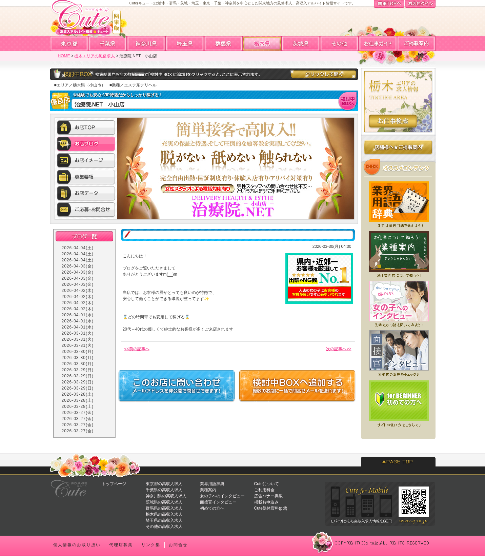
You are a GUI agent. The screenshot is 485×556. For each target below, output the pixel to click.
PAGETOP (398, 461)
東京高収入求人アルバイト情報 (69, 43)
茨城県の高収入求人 (164, 502)
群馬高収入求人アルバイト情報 (223, 43)
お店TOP (86, 128)
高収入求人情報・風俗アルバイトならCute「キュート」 (85, 20)
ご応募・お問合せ (86, 210)
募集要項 (86, 177)
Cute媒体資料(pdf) (270, 508)
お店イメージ (86, 161)
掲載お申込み (266, 502)
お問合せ (178, 544)
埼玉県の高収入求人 (164, 520)
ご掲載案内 (416, 43)
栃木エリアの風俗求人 (94, 56)
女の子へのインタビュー (222, 496)
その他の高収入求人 (164, 526)
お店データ (86, 193)
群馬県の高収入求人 (164, 508)
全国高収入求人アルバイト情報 (339, 43)
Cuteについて (266, 483)
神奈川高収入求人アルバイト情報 (146, 43)
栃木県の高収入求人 (164, 514)
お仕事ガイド (378, 43)
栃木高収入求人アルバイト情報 (262, 43)
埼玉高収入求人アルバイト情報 (185, 43)
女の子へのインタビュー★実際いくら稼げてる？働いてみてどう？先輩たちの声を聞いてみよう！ (398, 303)
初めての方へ (212, 508)
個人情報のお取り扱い (77, 544)
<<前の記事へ (136, 348)
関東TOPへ (389, 4)
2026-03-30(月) (78, 351)
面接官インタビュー (218, 502)
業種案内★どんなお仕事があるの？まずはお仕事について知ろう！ (398, 253)
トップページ (114, 483)
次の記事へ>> (338, 348)
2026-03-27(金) (78, 412)
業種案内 (208, 490)
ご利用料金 (264, 490)
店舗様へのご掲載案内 (398, 149)
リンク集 (150, 544)
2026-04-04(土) (78, 247)
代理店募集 (121, 544)
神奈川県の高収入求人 (166, 496)
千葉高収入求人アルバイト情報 (107, 43)
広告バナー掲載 (268, 496)
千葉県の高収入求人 (164, 490)
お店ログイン (420, 4)
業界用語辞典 (212, 483)
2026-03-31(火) (78, 333)
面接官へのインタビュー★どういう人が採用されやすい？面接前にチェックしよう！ (398, 353)
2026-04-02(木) (78, 290)
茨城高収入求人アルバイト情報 (301, 43)
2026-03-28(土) (78, 394)
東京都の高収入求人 (164, 483)
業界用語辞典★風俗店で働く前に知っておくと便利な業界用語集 (398, 203)
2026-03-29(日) (78, 370)
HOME (64, 56)
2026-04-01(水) (78, 315)
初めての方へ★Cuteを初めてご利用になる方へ (398, 403)
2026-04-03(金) (78, 266)
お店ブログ (86, 145)
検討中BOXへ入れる (348, 101)
